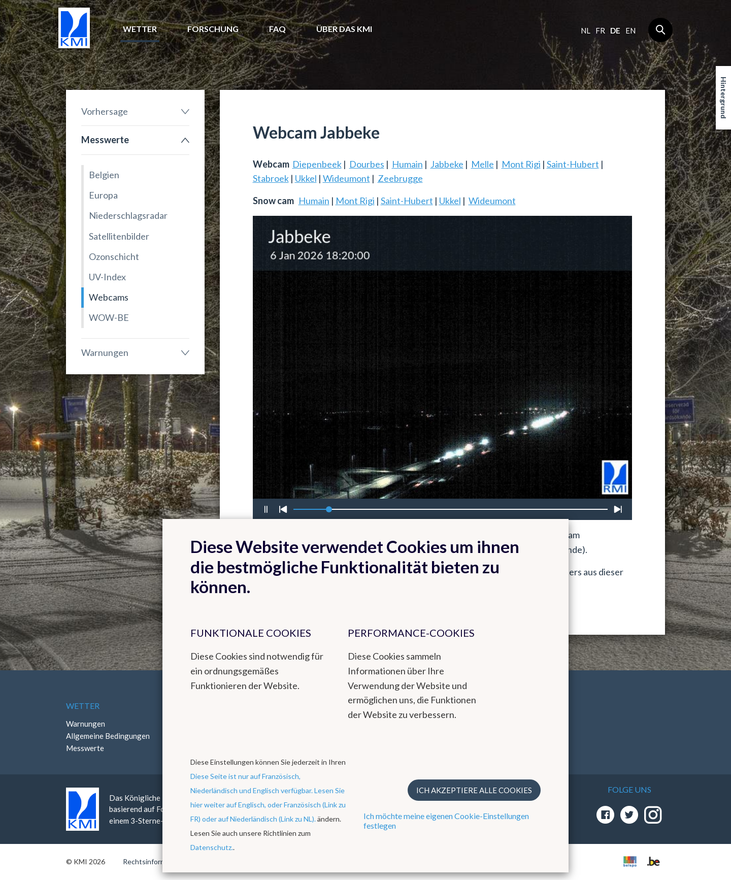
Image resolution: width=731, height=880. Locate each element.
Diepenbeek (317, 164)
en (630, 30)
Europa (103, 195)
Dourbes (366, 164)
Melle (482, 164)
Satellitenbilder (119, 236)
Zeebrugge (400, 178)
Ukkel (306, 178)
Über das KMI (344, 29)
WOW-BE (109, 317)
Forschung (213, 29)
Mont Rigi (521, 164)
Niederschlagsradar (128, 215)
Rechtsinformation (152, 861)
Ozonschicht (114, 256)
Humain (407, 164)
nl (585, 30)
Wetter (140, 29)
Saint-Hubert (573, 164)
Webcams (108, 297)
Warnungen (104, 352)
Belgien (104, 174)
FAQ (277, 29)
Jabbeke (446, 164)
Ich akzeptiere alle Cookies (474, 790)
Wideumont (346, 178)
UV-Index (107, 276)
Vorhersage (104, 111)
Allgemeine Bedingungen (108, 735)
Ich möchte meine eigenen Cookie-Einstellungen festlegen (446, 820)
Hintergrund (723, 98)
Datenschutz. (211, 847)
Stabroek (271, 178)
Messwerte (105, 139)
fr (600, 30)
